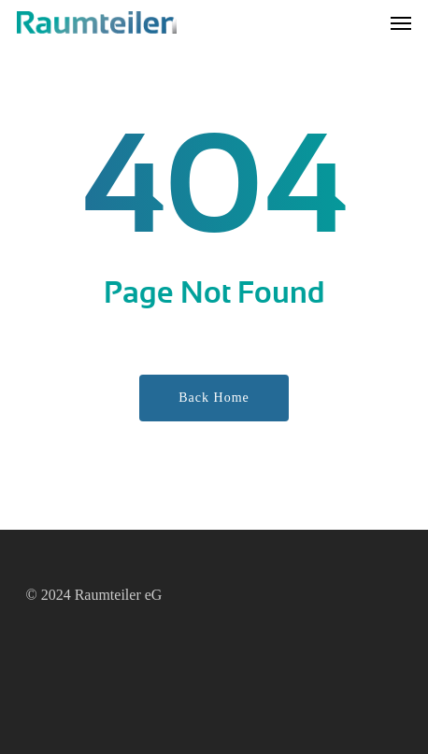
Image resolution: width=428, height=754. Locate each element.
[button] (401, 22)
